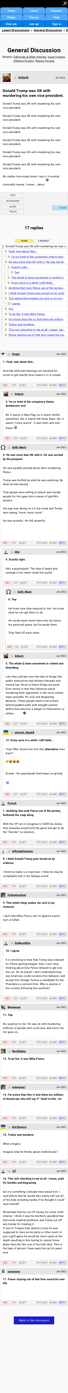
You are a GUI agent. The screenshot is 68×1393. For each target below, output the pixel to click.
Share (53, 385)
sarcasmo (14, 1271)
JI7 (14, 1171)
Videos (11, 17)
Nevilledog (19, 1051)
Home (11, 10)
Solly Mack (19, 447)
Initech (23, 77)
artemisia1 (19, 1087)
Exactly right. (19, 267)
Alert (13, 206)
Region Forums (45, 61)
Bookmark (12, 201)
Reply (62, 385)
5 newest (43, 241)
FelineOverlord (17, 895)
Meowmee (14, 1007)
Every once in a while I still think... (32, 282)
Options (42, 385)
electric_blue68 (24, 732)
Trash (13, 211)
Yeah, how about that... (23, 251)
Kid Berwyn (19, 1127)
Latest (34, 10)
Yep (16, 272)
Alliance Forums (23, 61)
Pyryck (12, 803)
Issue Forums (56, 57)
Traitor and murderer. (22, 324)
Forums (34, 17)
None (24, 241)
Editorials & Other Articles (30, 57)
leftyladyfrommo (22, 851)
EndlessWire (22, 943)
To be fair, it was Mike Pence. (27, 314)
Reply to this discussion (34, 1320)
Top (13, 385)
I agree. (16, 303)
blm (17, 552)
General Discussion (48, 30)
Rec (5, 385)
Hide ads (11, 24)
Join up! (34, 24)
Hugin (16, 354)
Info (13, 195)
